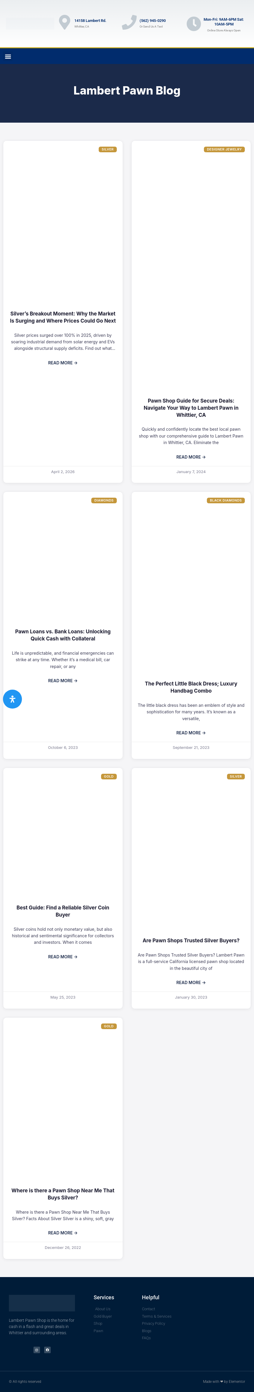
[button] (8, 56)
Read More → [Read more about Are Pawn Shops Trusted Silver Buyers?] (191, 982)
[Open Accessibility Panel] (12, 699)
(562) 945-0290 (153, 20)
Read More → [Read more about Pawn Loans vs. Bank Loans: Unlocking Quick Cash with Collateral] (63, 680)
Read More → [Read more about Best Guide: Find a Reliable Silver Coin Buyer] (63, 956)
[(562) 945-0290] (129, 22)
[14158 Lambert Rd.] (64, 22)
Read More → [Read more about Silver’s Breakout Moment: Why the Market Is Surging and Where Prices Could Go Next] (63, 362)
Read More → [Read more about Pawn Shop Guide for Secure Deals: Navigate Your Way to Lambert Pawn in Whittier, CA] (191, 456)
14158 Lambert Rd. (90, 20)
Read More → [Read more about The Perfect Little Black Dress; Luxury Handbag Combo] (191, 732)
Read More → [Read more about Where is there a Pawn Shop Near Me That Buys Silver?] (63, 1232)
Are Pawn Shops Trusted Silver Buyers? (191, 941)
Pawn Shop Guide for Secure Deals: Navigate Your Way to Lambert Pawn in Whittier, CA (191, 408)
